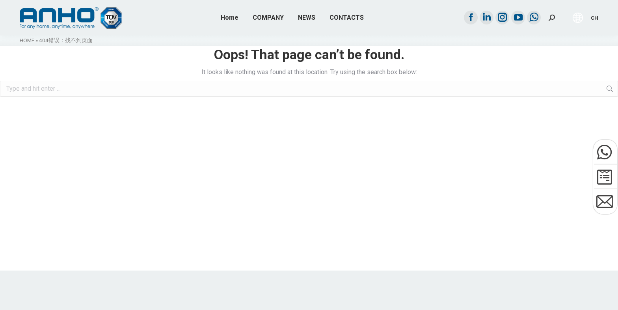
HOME (27, 40)
